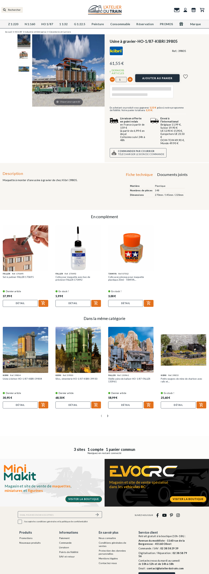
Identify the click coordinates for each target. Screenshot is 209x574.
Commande (65, 542)
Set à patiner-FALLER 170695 (18, 277)
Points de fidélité (68, 552)
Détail (20, 303)
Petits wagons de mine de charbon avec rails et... (181, 380)
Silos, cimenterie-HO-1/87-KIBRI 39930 (76, 378)
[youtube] (164, 515)
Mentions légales (108, 558)
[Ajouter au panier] (157, 78)
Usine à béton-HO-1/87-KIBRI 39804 (22, 378)
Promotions (25, 538)
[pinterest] (171, 515)
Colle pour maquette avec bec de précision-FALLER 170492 (72, 278)
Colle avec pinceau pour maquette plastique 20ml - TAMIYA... (126, 278)
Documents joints (172, 174)
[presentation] (101, 414)
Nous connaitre (107, 538)
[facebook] (157, 515)
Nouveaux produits (30, 542)
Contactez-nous (108, 563)
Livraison (64, 547)
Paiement (64, 538)
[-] (112, 79)
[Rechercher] (12, 10)
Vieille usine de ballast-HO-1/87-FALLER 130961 (129, 380)
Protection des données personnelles (112, 552)
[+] (130, 79)
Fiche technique (139, 174)
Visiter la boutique (83, 499)
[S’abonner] (97, 514)
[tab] (139, 175)
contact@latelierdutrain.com (165, 568)
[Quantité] (121, 79)
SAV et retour (67, 556)
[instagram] (178, 515)
